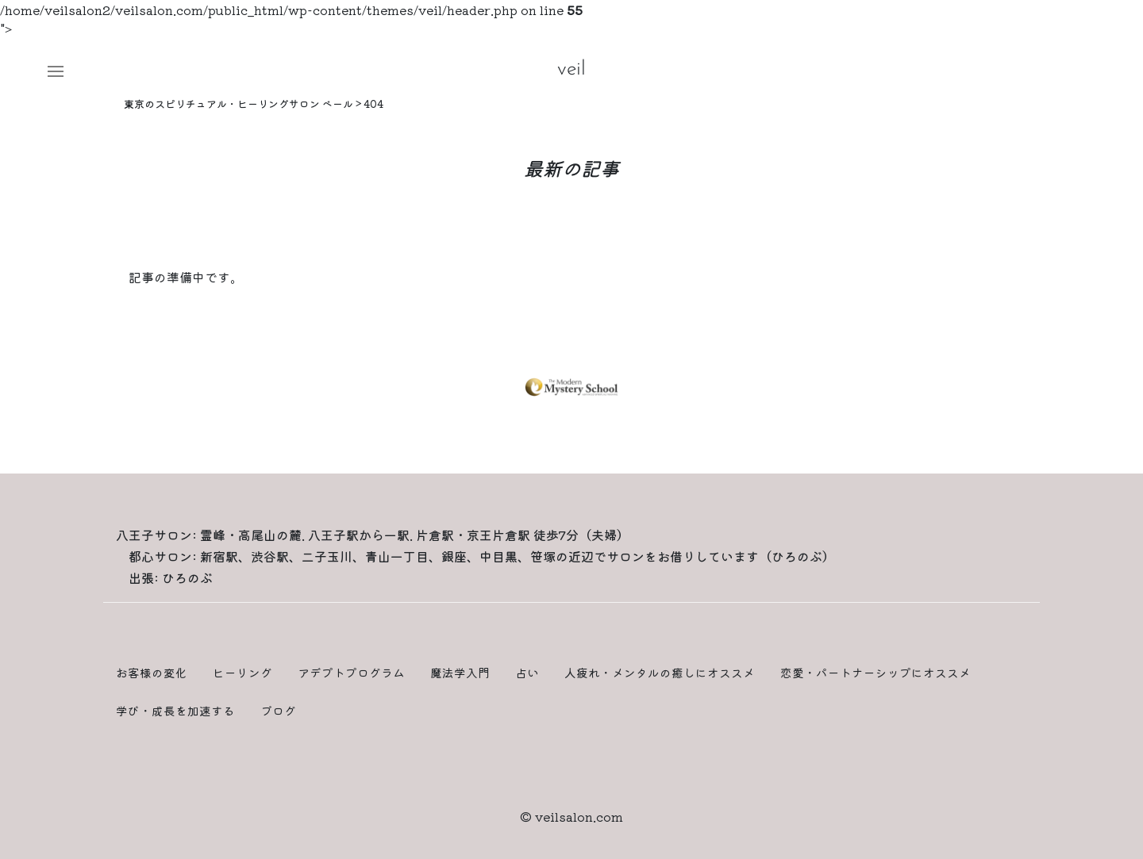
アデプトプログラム (351, 672)
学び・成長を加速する (175, 710)
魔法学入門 (460, 672)
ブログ (278, 710)
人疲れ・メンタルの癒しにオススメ (659, 672)
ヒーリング (242, 672)
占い (527, 672)
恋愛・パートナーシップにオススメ (875, 672)
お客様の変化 (151, 672)
